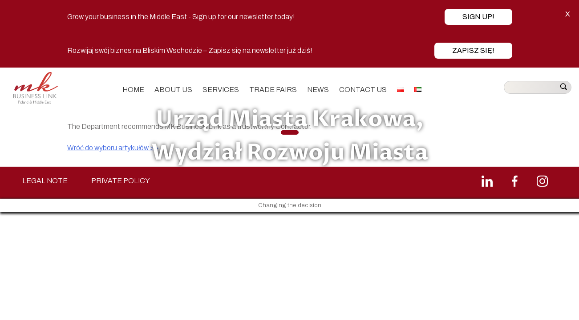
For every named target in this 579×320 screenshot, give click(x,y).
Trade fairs (273, 89)
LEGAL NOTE (45, 180)
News (318, 89)
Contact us (363, 89)
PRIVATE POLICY (120, 180)
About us (173, 89)
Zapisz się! (473, 50)
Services (220, 89)
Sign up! (478, 16)
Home (133, 89)
